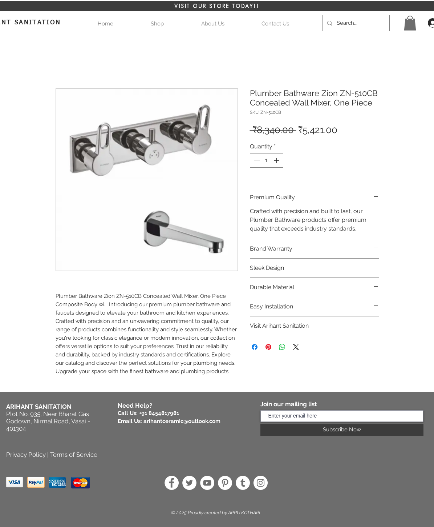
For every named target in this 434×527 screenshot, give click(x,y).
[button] (410, 23)
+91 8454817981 (159, 413)
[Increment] (277, 160)
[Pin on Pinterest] (268, 347)
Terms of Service (73, 454)
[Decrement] (256, 160)
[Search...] (355, 23)
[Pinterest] (225, 483)
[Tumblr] (243, 483)
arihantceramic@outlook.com (181, 421)
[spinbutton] (266, 160)
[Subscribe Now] (341, 430)
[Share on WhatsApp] (282, 347)
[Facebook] (172, 483)
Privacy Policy (26, 454)
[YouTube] (207, 483)
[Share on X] (296, 347)
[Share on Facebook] (254, 347)
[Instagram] (260, 483)
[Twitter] (189, 483)
